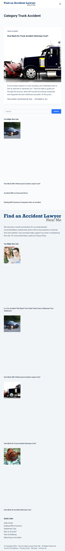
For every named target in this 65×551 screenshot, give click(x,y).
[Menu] (60, 4)
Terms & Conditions (11, 548)
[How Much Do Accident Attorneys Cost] (32, 476)
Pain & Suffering (10, 534)
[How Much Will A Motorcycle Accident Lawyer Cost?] (32, 150)
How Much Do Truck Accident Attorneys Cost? (27, 36)
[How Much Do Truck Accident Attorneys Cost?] (32, 60)
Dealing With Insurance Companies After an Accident (22, 202)
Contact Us (42, 548)
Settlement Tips (10, 529)
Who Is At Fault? (10, 532)
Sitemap (34, 548)
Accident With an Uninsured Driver (16, 193)
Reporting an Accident (12, 537)
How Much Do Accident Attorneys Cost (17, 510)
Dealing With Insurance (13, 526)
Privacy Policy (25, 548)
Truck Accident (12, 31)
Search (56, 111)
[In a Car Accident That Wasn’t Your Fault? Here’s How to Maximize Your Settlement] (32, 275)
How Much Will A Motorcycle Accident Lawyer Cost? (22, 184)
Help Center (8, 523)
